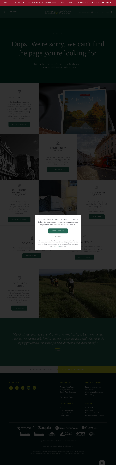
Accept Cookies (58, 231)
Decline (58, 236)
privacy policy (56, 246)
